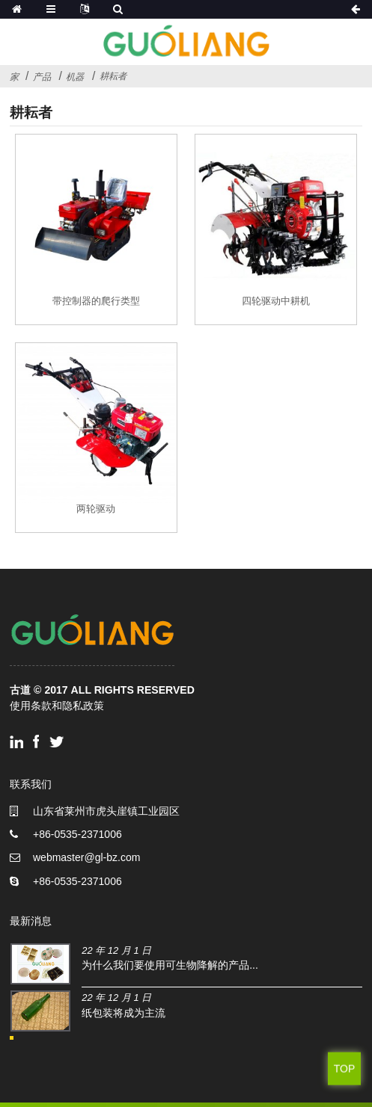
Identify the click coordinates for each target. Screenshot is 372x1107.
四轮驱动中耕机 (276, 300)
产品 (42, 76)
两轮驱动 (95, 508)
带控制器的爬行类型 (96, 300)
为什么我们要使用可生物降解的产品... (170, 965)
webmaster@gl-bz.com (86, 857)
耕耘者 (113, 75)
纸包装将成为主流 (123, 1013)
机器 (75, 76)
